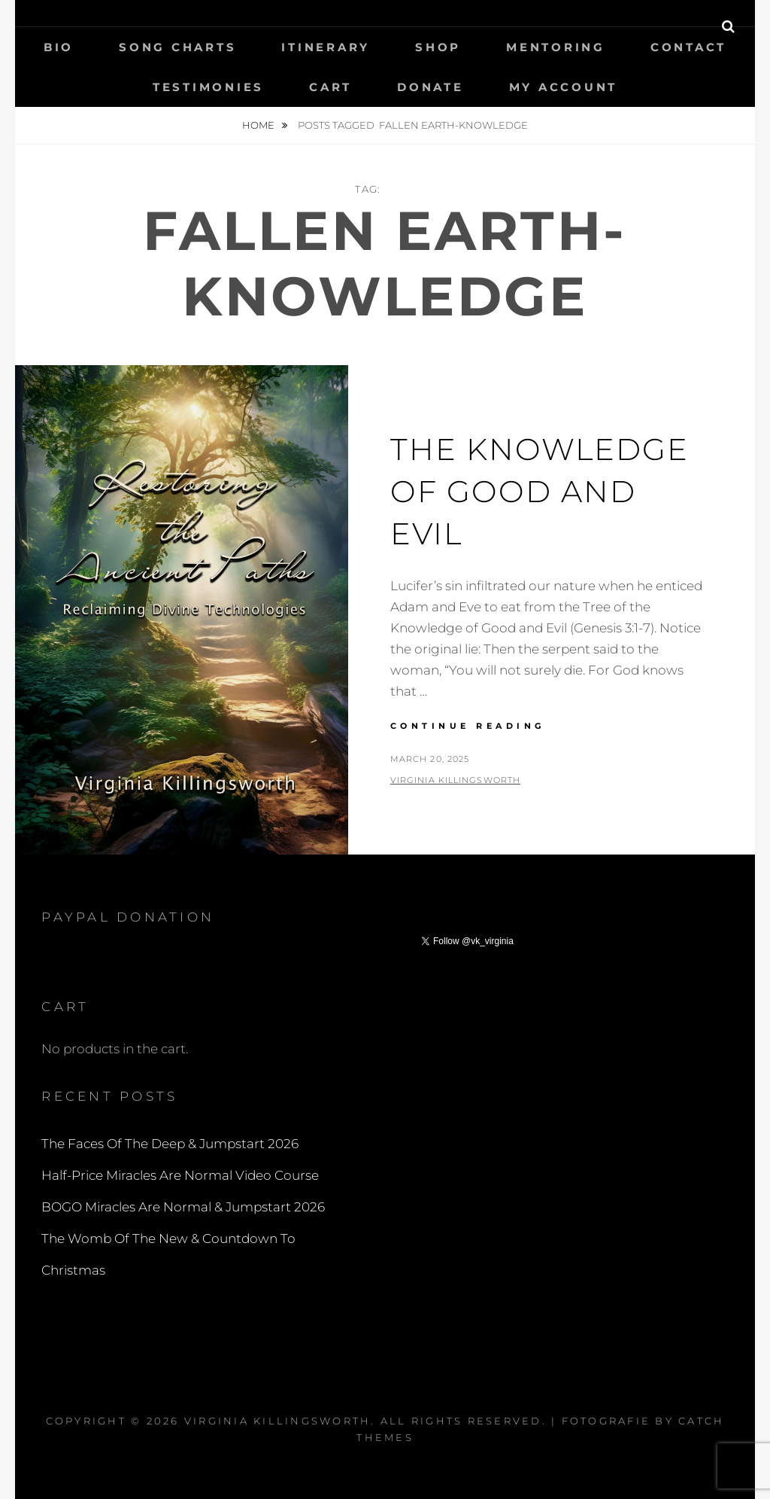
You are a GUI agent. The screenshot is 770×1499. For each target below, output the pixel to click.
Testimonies (208, 87)
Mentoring (555, 47)
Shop (438, 47)
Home (259, 125)
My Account (563, 87)
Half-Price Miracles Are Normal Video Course (180, 1175)
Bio (59, 47)
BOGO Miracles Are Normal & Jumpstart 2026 (183, 1206)
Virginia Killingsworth (455, 780)
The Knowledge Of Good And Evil (539, 491)
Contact (688, 47)
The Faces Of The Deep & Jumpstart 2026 (170, 1143)
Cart (330, 87)
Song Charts (177, 47)
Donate (430, 87)
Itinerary (325, 47)
